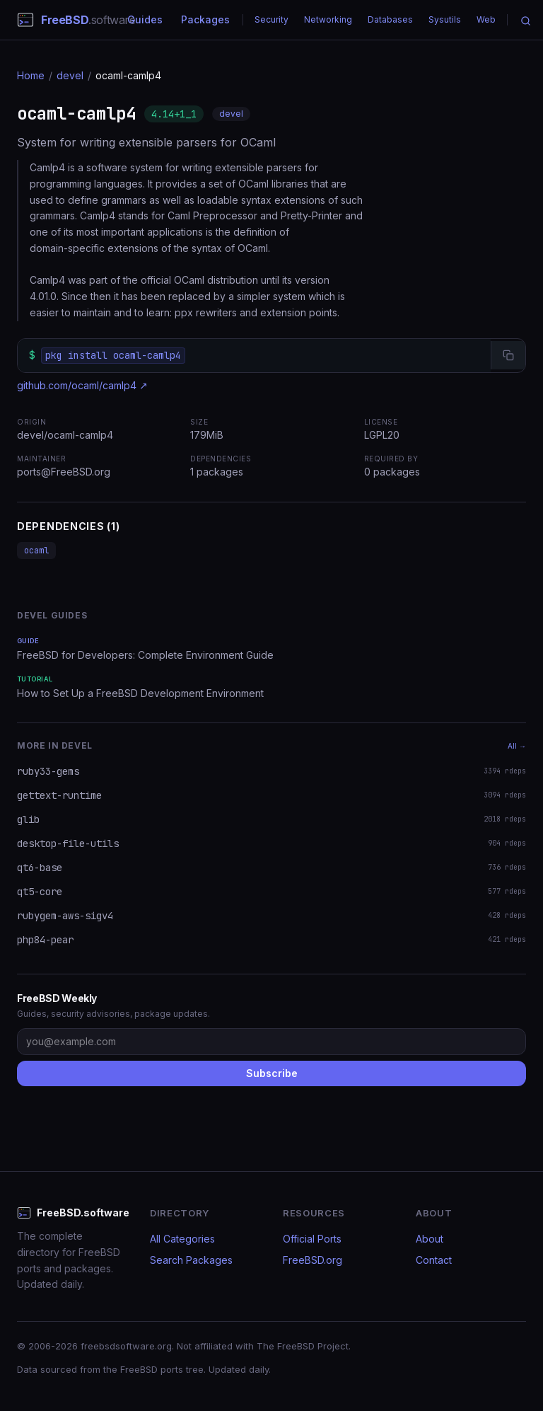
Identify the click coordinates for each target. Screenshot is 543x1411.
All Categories (182, 1239)
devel (70, 75)
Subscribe (272, 1073)
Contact (434, 1260)
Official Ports (312, 1239)
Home (31, 75)
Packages (205, 19)
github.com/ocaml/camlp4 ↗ (82, 385)
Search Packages (191, 1260)
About (429, 1239)
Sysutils (444, 19)
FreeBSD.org (312, 1260)
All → (517, 746)
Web (486, 19)
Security (271, 19)
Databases (390, 19)
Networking (328, 19)
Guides (145, 19)
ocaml (36, 550)
